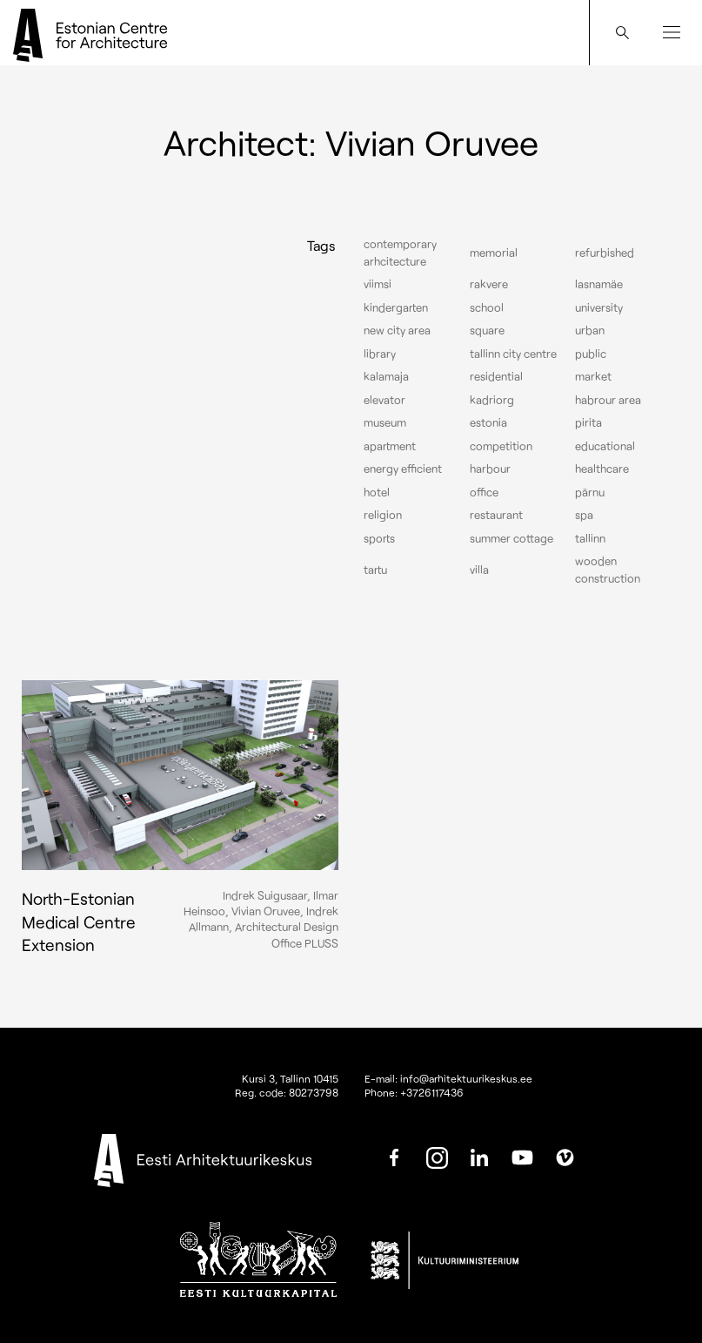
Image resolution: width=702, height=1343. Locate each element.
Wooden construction (607, 569)
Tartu (375, 570)
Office (484, 492)
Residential (496, 376)
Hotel (377, 492)
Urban (590, 330)
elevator (384, 400)
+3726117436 (432, 1092)
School (487, 307)
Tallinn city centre (513, 354)
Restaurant (496, 515)
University (599, 307)
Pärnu (590, 492)
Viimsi (377, 284)
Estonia (488, 422)
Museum (385, 422)
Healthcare (602, 469)
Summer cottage (511, 538)
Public (590, 354)
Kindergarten (396, 307)
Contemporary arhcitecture (400, 252)
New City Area (397, 330)
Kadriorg (492, 400)
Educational (605, 446)
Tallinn (590, 538)
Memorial (494, 253)
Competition (501, 446)
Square (487, 330)
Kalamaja (386, 376)
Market (593, 376)
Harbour (490, 469)
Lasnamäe (599, 284)
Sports (379, 538)
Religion (383, 515)
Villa (479, 570)
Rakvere (489, 284)
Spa (584, 515)
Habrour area (608, 400)
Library (380, 354)
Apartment (390, 446)
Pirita (588, 422)
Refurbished (604, 253)
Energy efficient (403, 469)
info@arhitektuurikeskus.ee (466, 1078)
